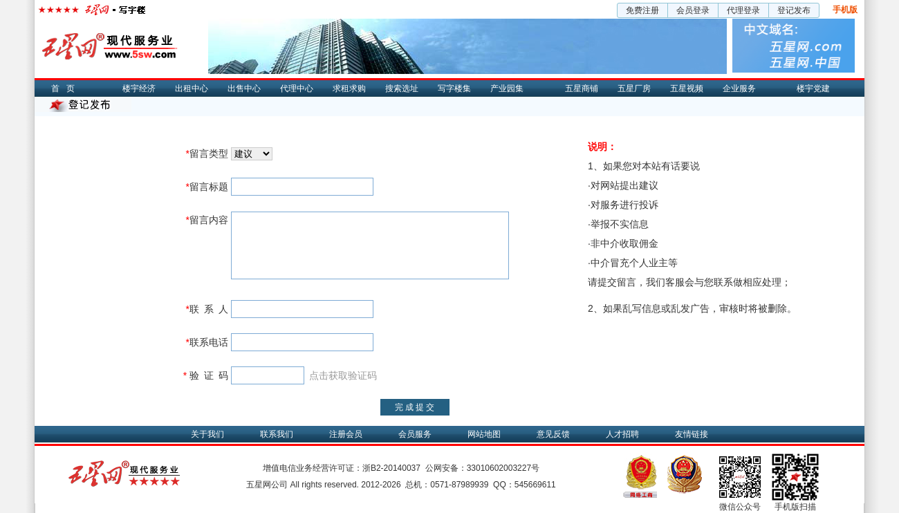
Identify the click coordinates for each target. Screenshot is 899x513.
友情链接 (691, 434)
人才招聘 (622, 434)
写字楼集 (454, 88)
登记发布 (793, 10)
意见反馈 (553, 434)
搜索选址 (401, 88)
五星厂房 (634, 88)
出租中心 (191, 88)
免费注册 (642, 10)
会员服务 (415, 434)
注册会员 (345, 434)
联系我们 (276, 434)
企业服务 (739, 88)
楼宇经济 (139, 88)
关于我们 (207, 434)
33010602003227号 (503, 468)
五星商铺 (581, 88)
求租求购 (349, 88)
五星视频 (686, 88)
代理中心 (296, 88)
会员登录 (693, 10)
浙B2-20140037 (391, 468)
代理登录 (743, 10)
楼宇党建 (813, 88)
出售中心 (244, 88)
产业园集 (506, 88)
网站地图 (484, 434)
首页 (66, 88)
